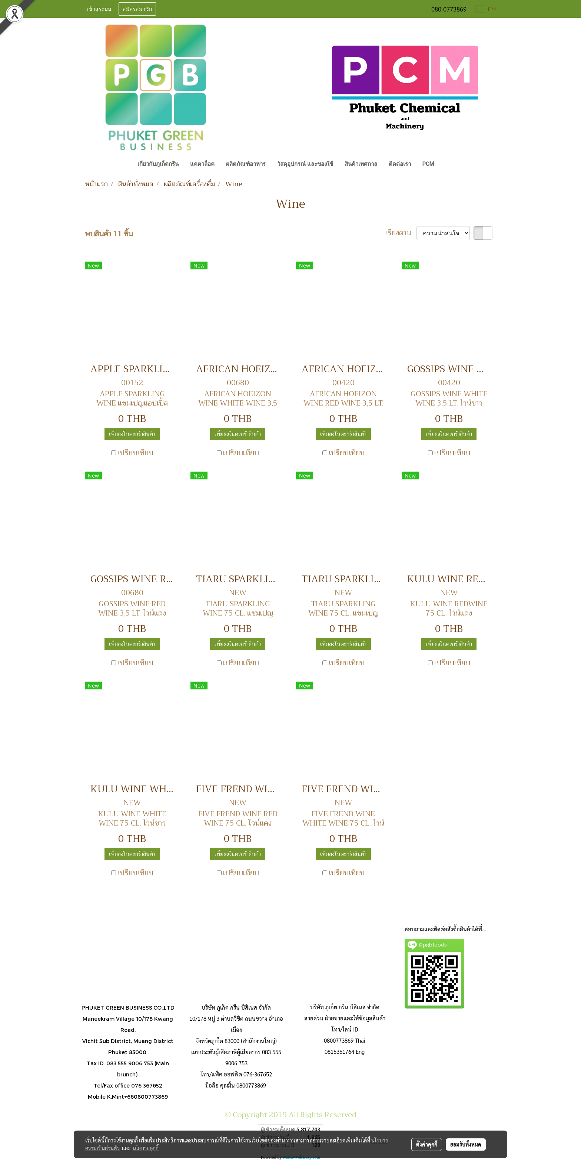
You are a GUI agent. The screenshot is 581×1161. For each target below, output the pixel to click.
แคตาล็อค (202, 164)
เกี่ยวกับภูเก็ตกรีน (158, 164)
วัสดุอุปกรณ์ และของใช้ (305, 164)
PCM (428, 164)
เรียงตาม (400, 233)
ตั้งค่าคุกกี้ (426, 1144)
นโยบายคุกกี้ (146, 1148)
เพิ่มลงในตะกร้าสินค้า (132, 433)
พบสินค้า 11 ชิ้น (109, 234)
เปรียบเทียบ (135, 453)
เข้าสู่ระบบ (99, 9)
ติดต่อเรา (400, 164)
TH (486, 9)
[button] (446, 165)
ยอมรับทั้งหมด (465, 1144)
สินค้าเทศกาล (361, 164)
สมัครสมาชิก (137, 9)
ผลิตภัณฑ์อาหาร (246, 164)
